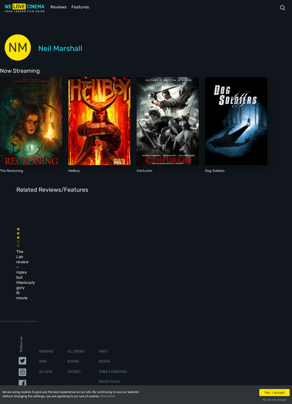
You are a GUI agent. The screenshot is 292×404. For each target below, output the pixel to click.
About (103, 303)
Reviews (57, 6)
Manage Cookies (110, 343)
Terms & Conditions (113, 323)
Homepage (46, 303)
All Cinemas (76, 303)
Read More (107, 396)
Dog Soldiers (214, 170)
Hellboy (74, 170)
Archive (104, 313)
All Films (46, 323)
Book (43, 313)
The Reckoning (11, 170)
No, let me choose (274, 399)
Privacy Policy (110, 333)
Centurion (144, 170)
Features (80, 6)
